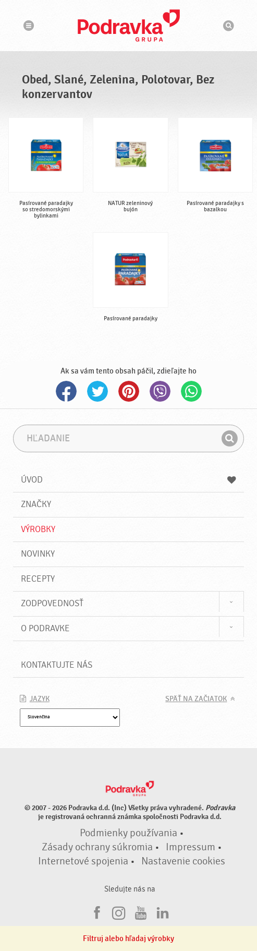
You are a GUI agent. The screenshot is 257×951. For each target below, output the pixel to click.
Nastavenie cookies (183, 861)
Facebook (66, 391)
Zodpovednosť (52, 603)
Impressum (190, 847)
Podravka (129, 25)
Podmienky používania (128, 833)
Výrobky (38, 529)
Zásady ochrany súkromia (97, 847)
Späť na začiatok (196, 699)
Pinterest (128, 391)
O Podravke (45, 628)
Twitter (97, 391)
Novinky (38, 554)
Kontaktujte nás (56, 665)
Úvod (129, 480)
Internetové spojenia (83, 861)
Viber (160, 391)
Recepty (38, 579)
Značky (36, 504)
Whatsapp (191, 391)
